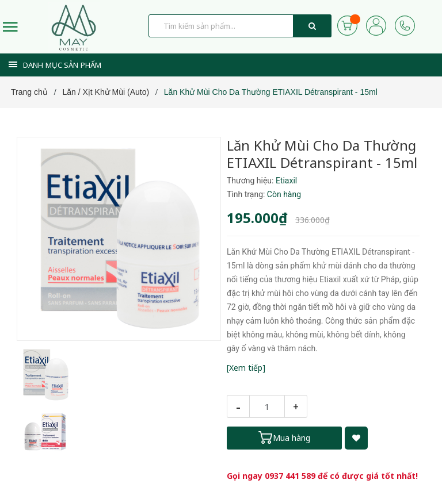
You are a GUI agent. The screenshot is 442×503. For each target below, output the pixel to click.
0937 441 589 (290, 475)
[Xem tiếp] (246, 367)
